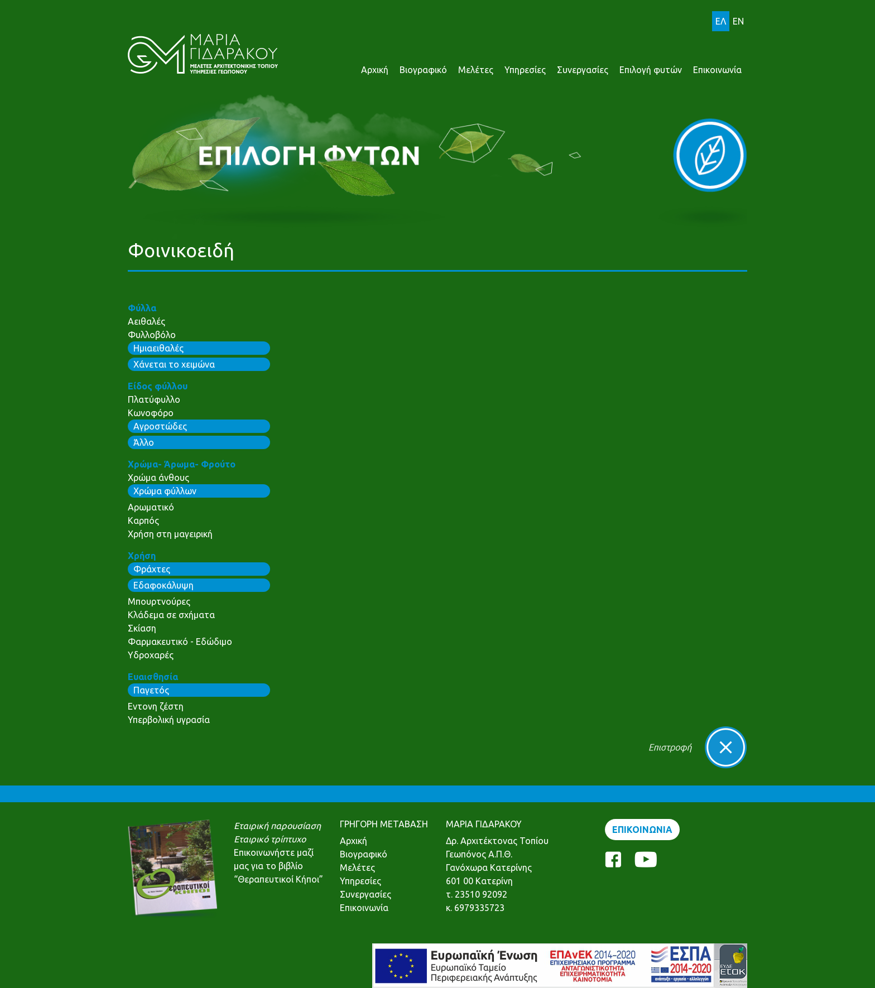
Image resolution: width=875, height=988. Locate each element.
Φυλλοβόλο (152, 335)
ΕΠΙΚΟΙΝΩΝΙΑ (642, 830)
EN (738, 21)
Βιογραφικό (423, 70)
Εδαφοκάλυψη (163, 585)
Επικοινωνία (717, 70)
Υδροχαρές (151, 655)
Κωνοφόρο (151, 413)
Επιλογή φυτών (650, 70)
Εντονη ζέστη (156, 706)
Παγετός (151, 690)
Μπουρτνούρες (159, 601)
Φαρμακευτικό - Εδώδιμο (180, 642)
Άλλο (143, 442)
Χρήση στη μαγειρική (170, 534)
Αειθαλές (146, 321)
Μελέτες (475, 70)
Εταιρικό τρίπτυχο (270, 839)
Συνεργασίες (582, 70)
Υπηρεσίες (525, 70)
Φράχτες (151, 569)
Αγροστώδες (160, 426)
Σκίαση (142, 628)
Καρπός (143, 520)
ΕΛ (720, 21)
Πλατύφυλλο (154, 399)
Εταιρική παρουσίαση (277, 826)
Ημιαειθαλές (158, 348)
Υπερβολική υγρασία (169, 720)
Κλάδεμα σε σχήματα (171, 615)
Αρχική (374, 70)
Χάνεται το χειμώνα (174, 364)
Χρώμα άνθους (158, 478)
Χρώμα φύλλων (164, 491)
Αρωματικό (151, 507)
